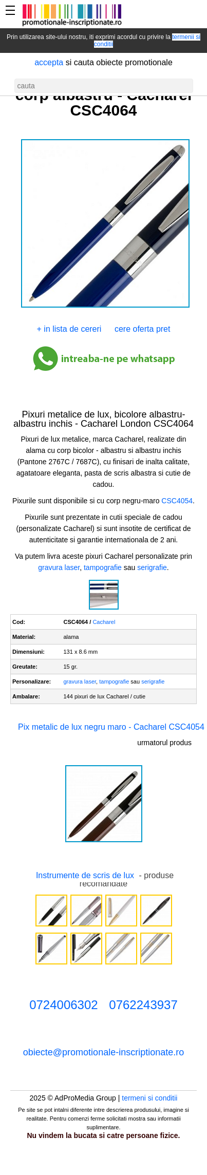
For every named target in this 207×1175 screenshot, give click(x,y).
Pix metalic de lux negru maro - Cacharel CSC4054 (111, 727)
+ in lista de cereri (69, 329)
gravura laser (59, 567)
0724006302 (63, 1005)
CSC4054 (177, 501)
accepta (48, 62)
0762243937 (143, 1005)
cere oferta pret (143, 329)
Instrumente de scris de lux (85, 875)
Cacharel (103, 622)
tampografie (103, 567)
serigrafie (152, 567)
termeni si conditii (149, 1098)
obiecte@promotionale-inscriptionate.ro (103, 1052)
